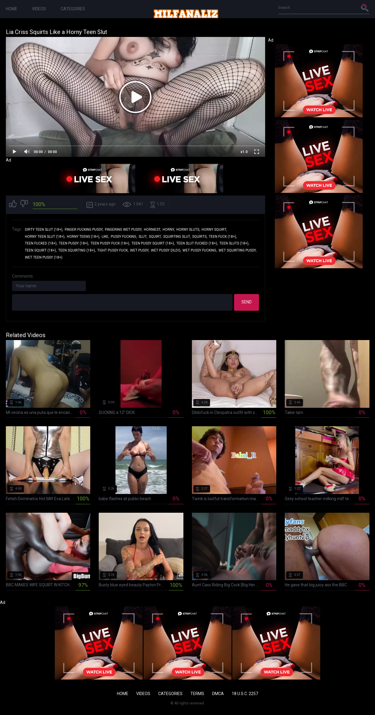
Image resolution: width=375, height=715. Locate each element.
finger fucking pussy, (84, 229)
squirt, (155, 237)
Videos (39, 8)
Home (11, 8)
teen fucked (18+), (41, 243)
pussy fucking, (124, 237)
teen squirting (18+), (77, 250)
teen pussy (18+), (74, 243)
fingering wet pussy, (123, 229)
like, (105, 237)
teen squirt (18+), (41, 250)
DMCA (218, 693)
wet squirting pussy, (238, 250)
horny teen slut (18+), (45, 237)
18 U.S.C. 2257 (245, 693)
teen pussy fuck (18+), (110, 243)
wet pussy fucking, (200, 250)
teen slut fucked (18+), (197, 243)
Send (246, 302)
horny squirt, (214, 229)
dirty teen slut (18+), (44, 229)
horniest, (152, 229)
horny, (169, 229)
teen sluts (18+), (234, 243)
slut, (143, 237)
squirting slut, (177, 237)
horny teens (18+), (83, 237)
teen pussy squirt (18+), (153, 243)
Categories (73, 8)
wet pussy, (139, 250)
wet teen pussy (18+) (43, 257)
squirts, (199, 237)
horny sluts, (188, 229)
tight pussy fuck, (113, 250)
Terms (197, 693)
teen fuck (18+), (223, 237)
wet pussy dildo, (166, 250)
